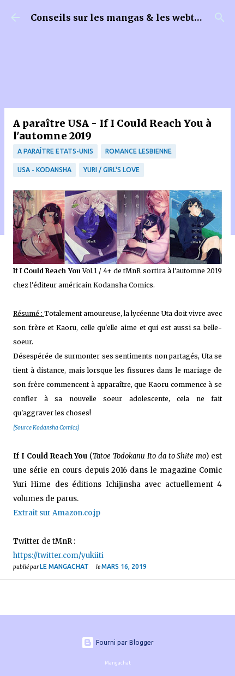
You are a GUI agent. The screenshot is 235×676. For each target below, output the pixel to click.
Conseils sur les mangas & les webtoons (123, 17)
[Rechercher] (219, 17)
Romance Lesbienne (138, 151)
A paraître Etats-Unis (55, 151)
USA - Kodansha (44, 169)
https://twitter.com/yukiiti (58, 555)
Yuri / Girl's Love (111, 169)
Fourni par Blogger (117, 642)
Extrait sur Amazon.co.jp (56, 513)
